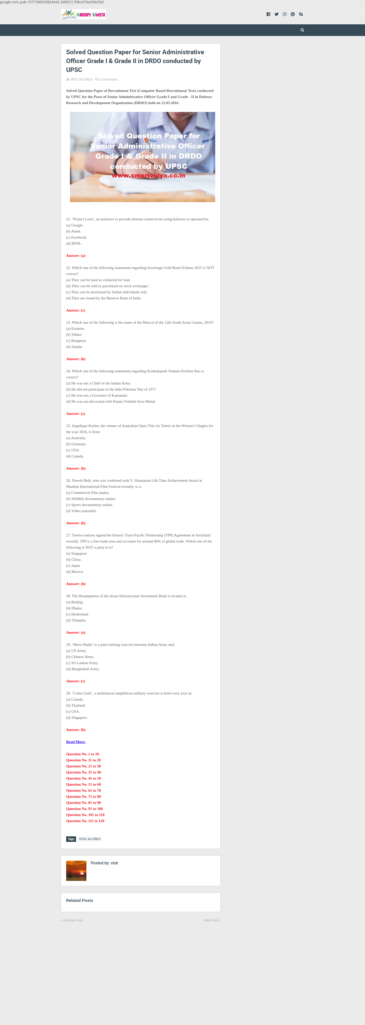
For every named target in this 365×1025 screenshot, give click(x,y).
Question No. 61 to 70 (83, 790)
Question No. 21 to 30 (83, 766)
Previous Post (73, 920)
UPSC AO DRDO (81, 79)
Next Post (211, 920)
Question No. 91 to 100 (84, 809)
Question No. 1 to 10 (82, 754)
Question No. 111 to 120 (85, 821)
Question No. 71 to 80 (83, 797)
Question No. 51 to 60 (83, 784)
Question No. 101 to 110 (85, 815)
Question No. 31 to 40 (83, 772)
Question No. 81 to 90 (83, 803)
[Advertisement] (141, 969)
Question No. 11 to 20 (83, 760)
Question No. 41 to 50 (83, 778)
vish (114, 862)
